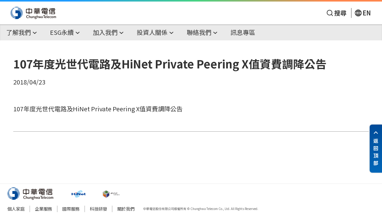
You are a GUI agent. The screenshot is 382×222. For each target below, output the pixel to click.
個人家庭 (16, 209)
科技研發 (98, 209)
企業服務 (43, 209)
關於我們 (126, 209)
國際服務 (71, 209)
